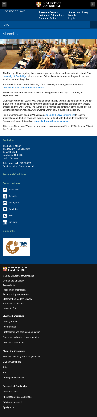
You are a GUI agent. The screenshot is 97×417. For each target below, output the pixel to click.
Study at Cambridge (13, 315)
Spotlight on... (9, 407)
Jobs (5, 367)
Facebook (11, 190)
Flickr (8, 216)
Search (93, 4)
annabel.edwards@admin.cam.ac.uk (52, 121)
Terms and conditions (13, 303)
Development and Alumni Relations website (24, 87)
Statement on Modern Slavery (17, 299)
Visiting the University (13, 377)
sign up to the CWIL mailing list (59, 115)
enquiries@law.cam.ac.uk (22, 166)
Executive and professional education (21, 337)
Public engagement (12, 402)
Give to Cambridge (12, 362)
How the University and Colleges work (21, 356)
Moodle (72, 15)
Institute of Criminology (51, 15)
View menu (4, 4)
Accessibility (9, 285)
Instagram (11, 203)
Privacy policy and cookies (16, 294)
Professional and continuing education (21, 332)
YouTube (10, 209)
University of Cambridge (14, 76)
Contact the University (13, 281)
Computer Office (47, 18)
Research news (10, 391)
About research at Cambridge (17, 397)
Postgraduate (9, 327)
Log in (71, 18)
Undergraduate (10, 321)
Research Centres (48, 12)
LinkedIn (10, 222)
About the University (14, 350)
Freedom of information (14, 290)
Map (5, 372)
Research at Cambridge (15, 386)
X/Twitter (10, 196)
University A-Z (10, 308)
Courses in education (13, 342)
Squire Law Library (78, 12)
